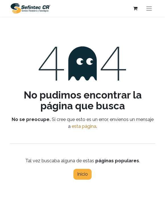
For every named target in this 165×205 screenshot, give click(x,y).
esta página (84, 126)
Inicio (82, 174)
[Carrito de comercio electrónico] (135, 8)
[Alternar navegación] (149, 8)
